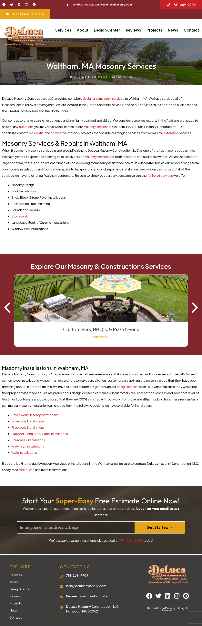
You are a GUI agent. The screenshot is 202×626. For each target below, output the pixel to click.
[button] (7, 307)
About (82, 30)
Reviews (133, 30)
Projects (154, 30)
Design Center (107, 30)
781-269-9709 (131, 540)
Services (63, 30)
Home (74, 76)
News (173, 30)
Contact (191, 30)
